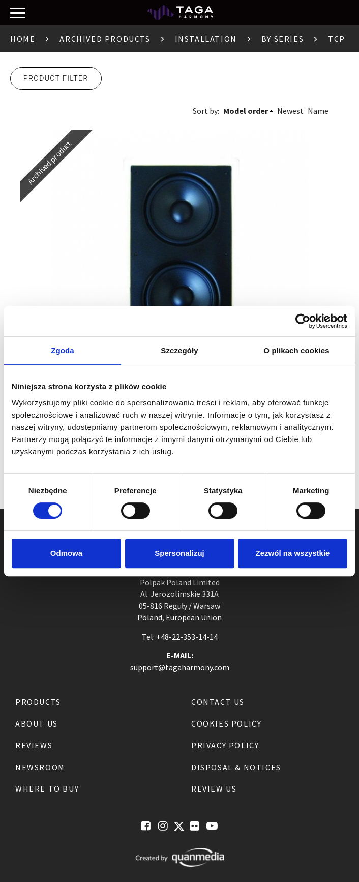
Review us (213, 788)
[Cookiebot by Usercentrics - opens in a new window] (302, 321)
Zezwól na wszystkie (293, 553)
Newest (290, 111)
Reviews (33, 745)
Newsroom (40, 767)
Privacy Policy (225, 745)
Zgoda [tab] (62, 350)
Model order (245, 111)
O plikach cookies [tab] (296, 350)
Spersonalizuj (179, 553)
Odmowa (66, 553)
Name (318, 111)
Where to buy (47, 788)
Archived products (104, 39)
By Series (282, 39)
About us (36, 723)
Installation (206, 39)
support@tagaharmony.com (179, 667)
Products (38, 702)
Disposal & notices (236, 767)
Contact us (218, 702)
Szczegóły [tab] (179, 350)
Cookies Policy (226, 723)
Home (22, 39)
